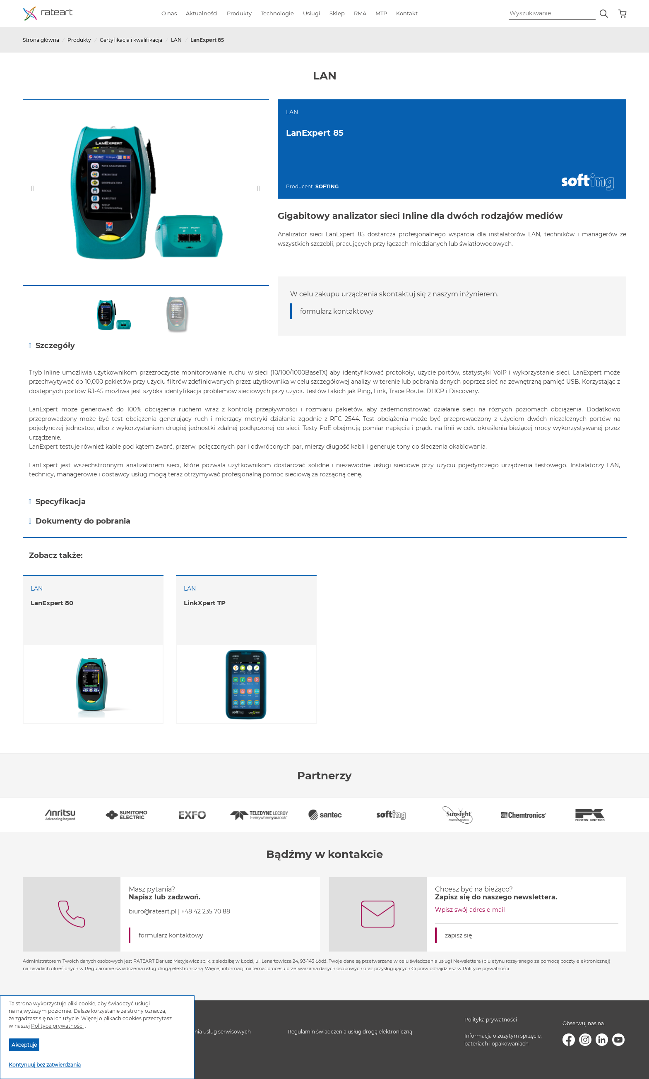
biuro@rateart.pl (152, 911)
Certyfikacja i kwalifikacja (131, 40)
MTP (381, 13)
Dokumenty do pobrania (80, 521)
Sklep (337, 13)
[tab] (325, 345)
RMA (360, 13)
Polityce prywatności (57, 1026)
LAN (176, 40)
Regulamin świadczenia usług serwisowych (197, 1032)
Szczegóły (52, 345)
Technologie (277, 13)
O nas (169, 13)
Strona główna (41, 40)
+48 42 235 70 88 (205, 911)
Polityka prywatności (490, 1020)
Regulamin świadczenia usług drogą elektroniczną (350, 1032)
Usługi (311, 13)
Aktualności (202, 13)
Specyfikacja (57, 501)
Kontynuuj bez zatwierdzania (45, 1065)
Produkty (239, 13)
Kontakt (407, 13)
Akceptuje (24, 1045)
